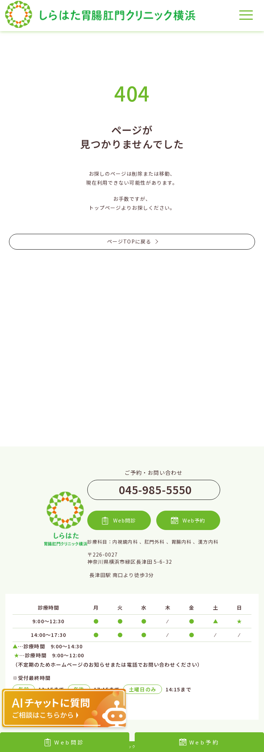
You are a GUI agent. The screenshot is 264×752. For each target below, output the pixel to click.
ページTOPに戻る (132, 241)
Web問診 (65, 742)
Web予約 (199, 742)
